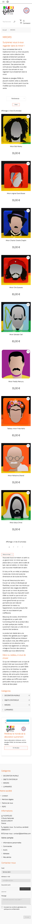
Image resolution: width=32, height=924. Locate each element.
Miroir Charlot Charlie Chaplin (16, 241)
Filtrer (16, 104)
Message (3, 896)
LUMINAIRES (8, 710)
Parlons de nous (7, 803)
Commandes (7, 846)
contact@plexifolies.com (22, 834)
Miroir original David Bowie (16, 194)
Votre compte (7, 838)
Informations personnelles (12, 843)
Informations (6, 811)
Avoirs (5, 850)
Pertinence (18, 98)
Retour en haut (8, 554)
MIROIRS (7, 705)
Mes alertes (7, 857)
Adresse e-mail (5, 877)
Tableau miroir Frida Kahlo (16, 429)
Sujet (2, 868)
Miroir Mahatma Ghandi (16, 476)
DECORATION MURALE (12, 696)
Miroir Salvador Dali (16, 335)
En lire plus (16, 748)
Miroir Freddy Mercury (16, 382)
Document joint (5, 885)
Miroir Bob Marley (16, 146)
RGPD (4, 807)
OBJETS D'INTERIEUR (11, 700)
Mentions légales (7, 799)
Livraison (5, 796)
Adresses (6, 854)
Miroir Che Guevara (16, 288)
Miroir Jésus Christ (16, 523)
